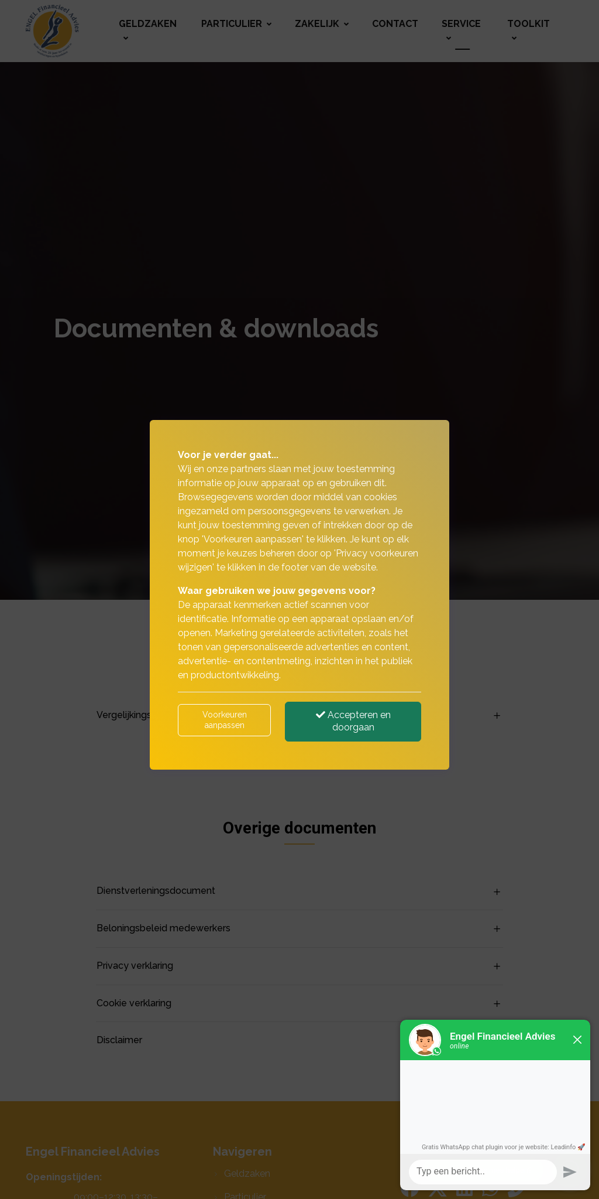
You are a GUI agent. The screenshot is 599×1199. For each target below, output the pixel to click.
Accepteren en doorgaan (353, 721)
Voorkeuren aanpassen (224, 720)
